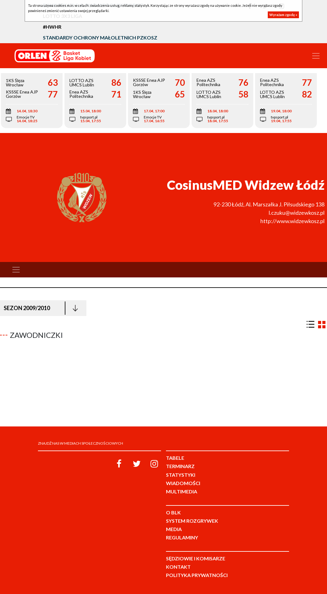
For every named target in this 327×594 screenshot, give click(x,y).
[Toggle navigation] (316, 56)
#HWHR (52, 27)
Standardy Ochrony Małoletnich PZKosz (100, 37)
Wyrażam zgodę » (283, 15)
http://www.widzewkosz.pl (292, 221)
